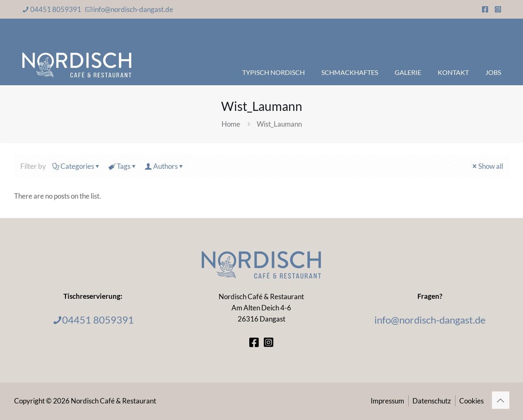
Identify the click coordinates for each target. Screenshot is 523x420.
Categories (76, 166)
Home (231, 124)
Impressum (387, 400)
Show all (487, 166)
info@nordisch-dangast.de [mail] (133, 9)
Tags (122, 166)
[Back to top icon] (500, 400)
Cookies (471, 400)
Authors (165, 166)
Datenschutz (431, 400)
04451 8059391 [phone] (55, 9)
